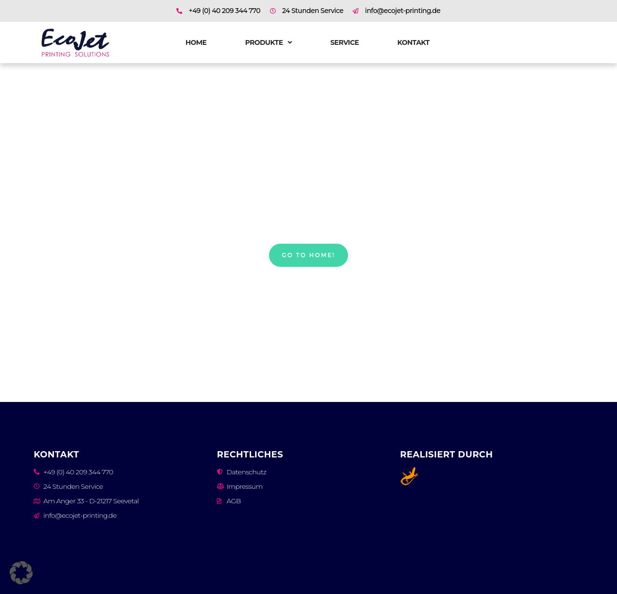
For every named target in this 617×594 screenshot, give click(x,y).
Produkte (268, 42)
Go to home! (308, 255)
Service (344, 42)
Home (196, 42)
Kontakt (413, 42)
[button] (21, 573)
